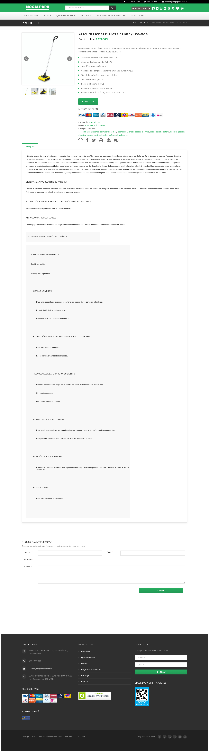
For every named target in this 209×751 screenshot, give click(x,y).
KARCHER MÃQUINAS (95, 125)
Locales (86, 15)
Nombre (28, 552)
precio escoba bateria (159, 131)
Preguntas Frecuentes (111, 15)
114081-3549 (151, 2)
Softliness (81, 736)
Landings (85, 675)
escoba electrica (120, 135)
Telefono (28, 559)
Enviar (160, 590)
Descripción (30, 146)
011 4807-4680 (132, 2)
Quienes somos (88, 657)
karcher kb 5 (122, 131)
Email (110, 552)
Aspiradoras (94, 122)
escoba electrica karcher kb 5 (99, 135)
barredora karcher (108, 131)
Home (47, 15)
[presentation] (48, 591)
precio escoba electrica (139, 131)
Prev (26, 58)
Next (69, 58)
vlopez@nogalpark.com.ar (174, 2)
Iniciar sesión (139, 8)
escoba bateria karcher (88, 131)
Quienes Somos (65, 15)
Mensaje (28, 566)
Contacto (137, 15)
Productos (31, 15)
